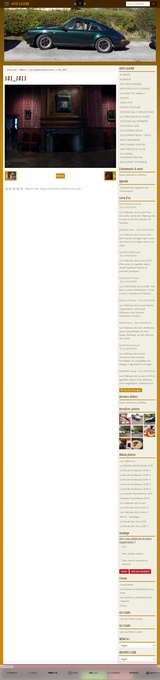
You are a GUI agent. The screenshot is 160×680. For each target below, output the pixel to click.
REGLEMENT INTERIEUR (133, 162)
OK (153, 3)
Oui (123, 546)
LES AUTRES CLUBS (131, 618)
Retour (60, 175)
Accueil (13, 69)
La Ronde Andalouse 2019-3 (135, 475)
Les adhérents (127, 461)
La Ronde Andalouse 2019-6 (135, 488)
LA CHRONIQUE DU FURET (135, 116)
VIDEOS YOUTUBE (130, 107)
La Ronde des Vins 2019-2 (134, 526)
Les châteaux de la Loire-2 (134, 507)
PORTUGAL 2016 (129, 125)
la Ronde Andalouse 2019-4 (135, 479)
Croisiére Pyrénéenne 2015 (134, 498)
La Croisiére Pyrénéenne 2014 (136, 493)
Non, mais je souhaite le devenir (134, 562)
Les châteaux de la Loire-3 (42, 69)
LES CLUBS (124, 613)
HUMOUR (125, 79)
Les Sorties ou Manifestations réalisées (136, 599)
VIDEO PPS (126, 102)
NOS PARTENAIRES (131, 84)
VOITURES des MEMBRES (134, 121)
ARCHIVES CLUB (127, 652)
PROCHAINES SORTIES (133, 144)
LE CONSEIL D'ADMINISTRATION (131, 155)
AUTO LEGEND (20, 4)
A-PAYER (125, 74)
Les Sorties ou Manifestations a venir (137, 591)
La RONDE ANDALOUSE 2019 (136, 465)
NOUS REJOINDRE (130, 139)
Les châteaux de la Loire (133, 503)
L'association (126, 584)
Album (23, 69)
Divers (123, 605)
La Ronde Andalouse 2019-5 (135, 484)
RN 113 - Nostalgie (129, 516)
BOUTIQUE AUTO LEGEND (135, 88)
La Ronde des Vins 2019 (133, 521)
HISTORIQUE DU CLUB (132, 149)
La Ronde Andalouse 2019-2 (135, 470)
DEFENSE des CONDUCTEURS (137, 112)
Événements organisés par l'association (134, 189)
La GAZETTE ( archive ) (132, 93)
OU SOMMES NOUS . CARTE (135, 135)
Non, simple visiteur (131, 553)
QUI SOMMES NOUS (131, 130)
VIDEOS (124, 97)
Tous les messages (131, 390)
